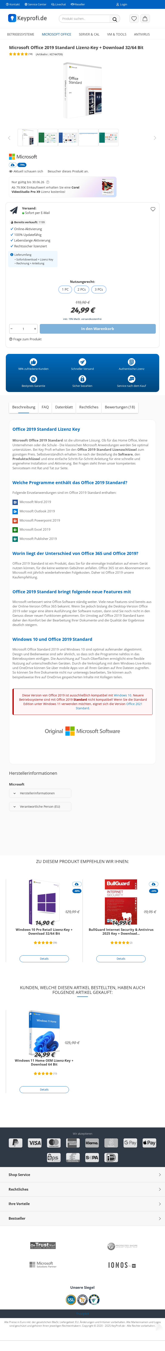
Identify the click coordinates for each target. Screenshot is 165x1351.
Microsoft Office (56, 34)
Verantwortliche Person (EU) (37, 817)
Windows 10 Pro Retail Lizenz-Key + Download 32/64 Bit (44, 942)
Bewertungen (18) (120, 417)
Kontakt (12, 4)
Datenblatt (64, 417)
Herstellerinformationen (34, 804)
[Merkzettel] (134, 18)
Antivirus (142, 34)
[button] (145, 18)
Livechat (58, 4)
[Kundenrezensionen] (20, 66)
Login (121, 4)
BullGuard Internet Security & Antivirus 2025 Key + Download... (121, 942)
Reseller (77, 4)
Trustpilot (82, 1325)
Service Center (35, 4)
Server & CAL (89, 34)
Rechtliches (88, 417)
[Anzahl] (23, 340)
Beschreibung (23, 417)
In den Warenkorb (97, 339)
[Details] (44, 969)
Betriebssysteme (20, 34)
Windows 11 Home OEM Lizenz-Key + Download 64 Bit (44, 1073)
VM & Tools (116, 34)
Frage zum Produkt (26, 350)
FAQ (45, 417)
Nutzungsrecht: (82, 292)
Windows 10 (122, 706)
